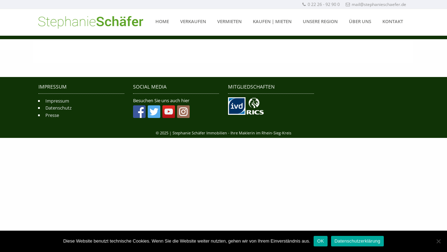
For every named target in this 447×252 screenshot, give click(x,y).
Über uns (360, 21)
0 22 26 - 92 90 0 (321, 4)
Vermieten (229, 21)
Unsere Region (320, 21)
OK (320, 241)
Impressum (57, 101)
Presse (52, 115)
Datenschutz (58, 108)
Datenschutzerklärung (357, 241)
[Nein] (438, 241)
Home (162, 21)
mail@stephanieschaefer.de (376, 4)
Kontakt (392, 21)
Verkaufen (193, 21)
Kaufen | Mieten (272, 21)
